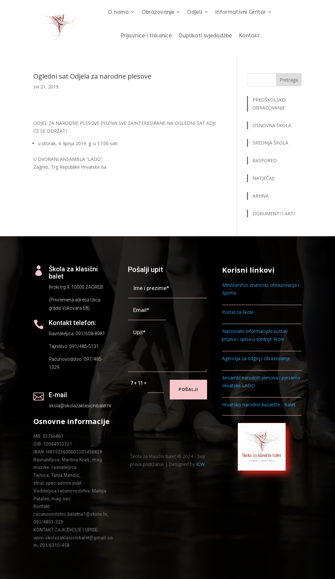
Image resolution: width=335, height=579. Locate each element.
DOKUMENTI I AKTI (274, 213)
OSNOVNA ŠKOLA (272, 125)
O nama (118, 12)
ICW (200, 464)
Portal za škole (238, 312)
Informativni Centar (240, 12)
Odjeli (194, 12)
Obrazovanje (158, 12)
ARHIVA (261, 196)
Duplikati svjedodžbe (205, 35)
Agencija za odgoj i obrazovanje (256, 358)
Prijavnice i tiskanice (146, 35)
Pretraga (289, 80)
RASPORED (265, 160)
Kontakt (249, 35)
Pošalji (188, 389)
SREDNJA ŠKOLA (270, 143)
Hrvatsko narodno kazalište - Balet (258, 404)
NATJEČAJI (264, 178)
